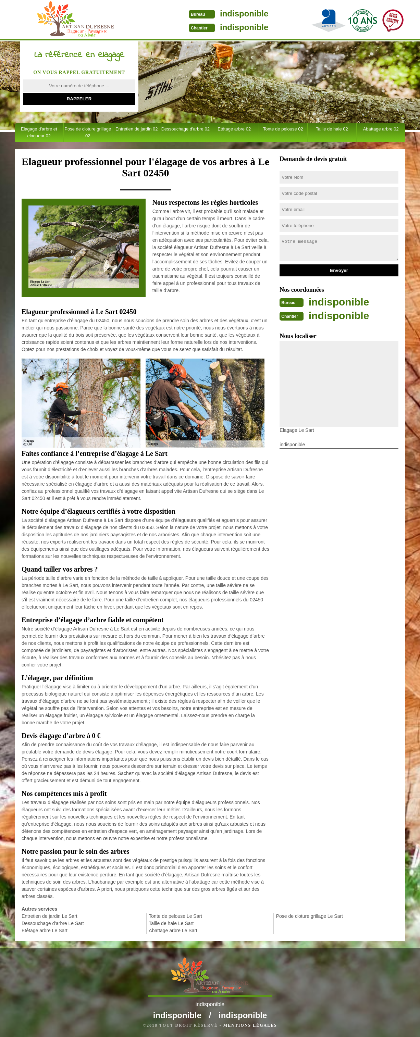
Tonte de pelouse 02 (283, 129)
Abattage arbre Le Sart (173, 930)
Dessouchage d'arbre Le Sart (53, 923)
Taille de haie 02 (332, 129)
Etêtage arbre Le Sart (44, 930)
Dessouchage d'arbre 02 (185, 129)
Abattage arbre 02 (381, 129)
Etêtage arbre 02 (234, 129)
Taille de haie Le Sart (171, 923)
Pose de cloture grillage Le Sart (309, 916)
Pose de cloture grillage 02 (87, 132)
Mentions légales (250, 1025)
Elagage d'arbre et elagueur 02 (39, 132)
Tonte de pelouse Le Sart (175, 916)
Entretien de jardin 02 (136, 129)
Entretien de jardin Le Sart (49, 916)
